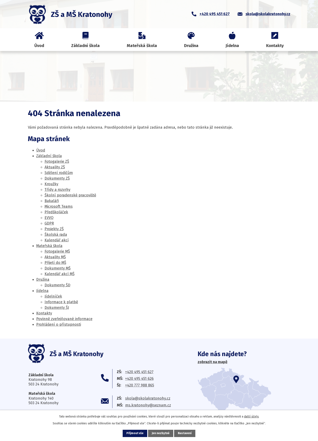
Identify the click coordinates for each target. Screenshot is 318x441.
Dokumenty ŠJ (57, 307)
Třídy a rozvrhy (57, 189)
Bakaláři (52, 201)
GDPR (49, 223)
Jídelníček (53, 296)
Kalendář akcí (57, 240)
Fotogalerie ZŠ (57, 161)
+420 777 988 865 (139, 385)
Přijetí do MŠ (55, 262)
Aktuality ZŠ (55, 167)
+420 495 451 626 (139, 378)
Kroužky (51, 184)
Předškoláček (56, 212)
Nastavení (185, 433)
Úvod (39, 45)
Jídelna (232, 45)
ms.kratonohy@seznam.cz (148, 405)
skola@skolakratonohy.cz (147, 398)
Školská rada (56, 234)
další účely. (251, 416)
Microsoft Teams (59, 206)
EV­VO (49, 217)
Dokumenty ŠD (57, 285)
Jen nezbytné (161, 433)
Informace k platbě (61, 302)
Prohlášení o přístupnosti (58, 324)
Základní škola (85, 45)
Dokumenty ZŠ (57, 178)
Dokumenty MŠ (58, 268)
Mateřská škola (142, 45)
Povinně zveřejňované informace (64, 319)
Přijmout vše (135, 433)
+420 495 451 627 (139, 372)
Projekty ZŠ (54, 229)
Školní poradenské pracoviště (70, 195)
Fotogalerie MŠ (57, 251)
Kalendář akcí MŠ (60, 274)
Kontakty (275, 45)
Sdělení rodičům (59, 172)
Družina (191, 45)
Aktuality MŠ (55, 257)
